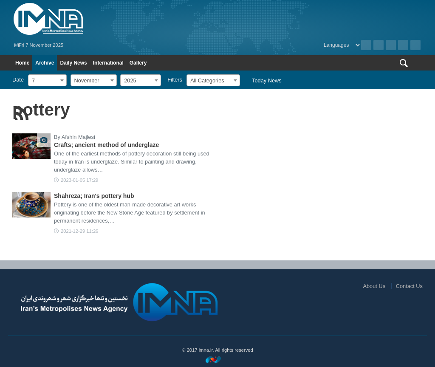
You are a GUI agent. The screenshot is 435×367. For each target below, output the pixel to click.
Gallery (138, 63)
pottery (41, 109)
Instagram (391, 45)
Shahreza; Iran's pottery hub (94, 195)
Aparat (403, 45)
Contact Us (409, 286)
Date (18, 79)
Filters (174, 79)
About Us (374, 286)
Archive (366, 45)
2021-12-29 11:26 (79, 231)
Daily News (73, 63)
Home (22, 63)
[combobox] (47, 80)
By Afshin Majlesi (74, 137)
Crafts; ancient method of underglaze (106, 144)
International (108, 63)
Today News (267, 80)
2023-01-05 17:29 (79, 180)
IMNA (112, 19)
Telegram (415, 45)
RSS (378, 45)
